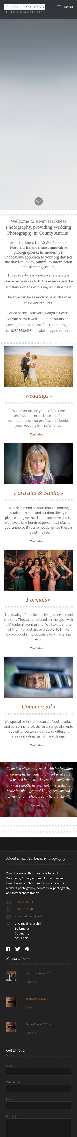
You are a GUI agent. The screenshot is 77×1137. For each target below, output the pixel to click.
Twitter (17, 949)
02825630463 (24, 902)
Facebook (8, 949)
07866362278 (24, 909)
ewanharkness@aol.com (31, 916)
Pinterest (27, 949)
